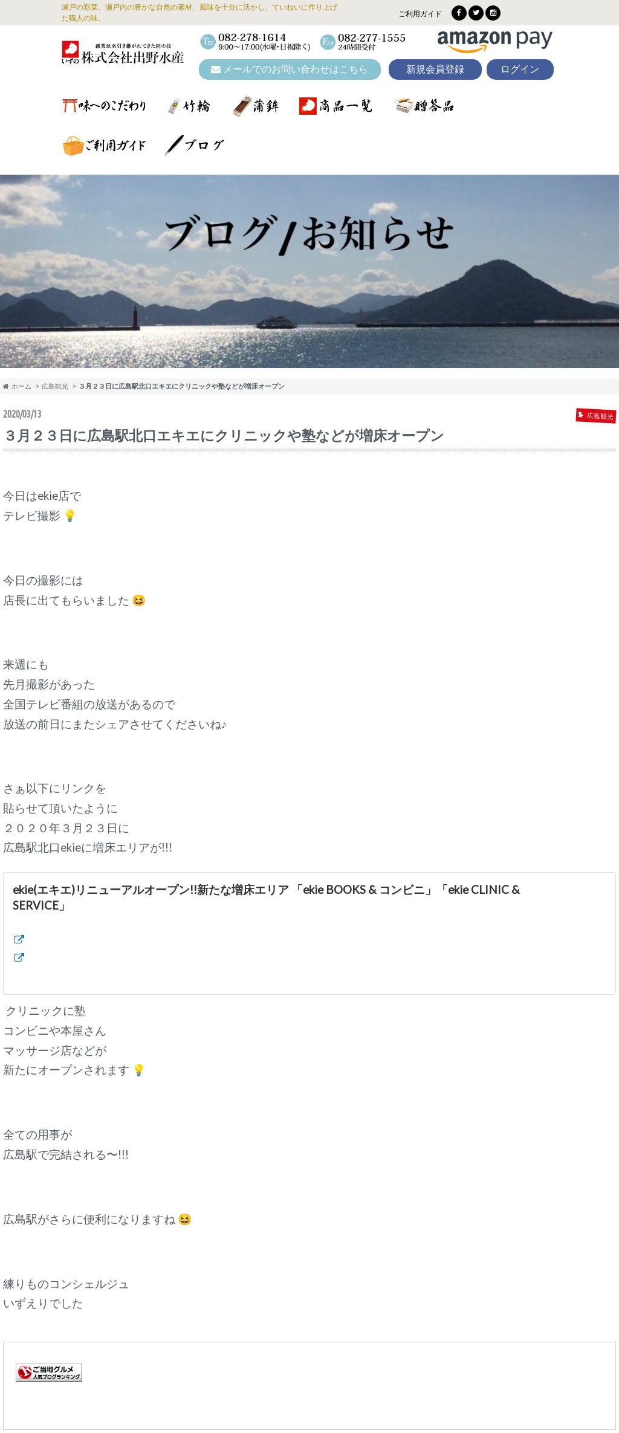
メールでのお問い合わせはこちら (289, 69)
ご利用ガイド (420, 13)
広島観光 (55, 386)
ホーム (17, 386)
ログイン (520, 69)
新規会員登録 (435, 69)
